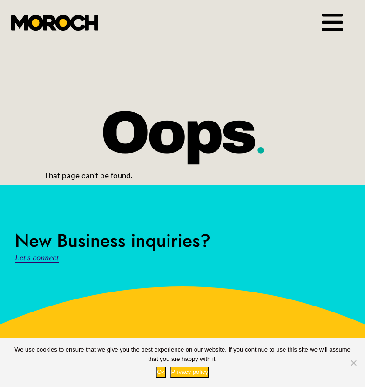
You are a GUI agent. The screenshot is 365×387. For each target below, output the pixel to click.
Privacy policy (189, 371)
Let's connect (37, 257)
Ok (161, 371)
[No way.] (353, 362)
